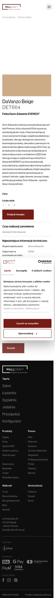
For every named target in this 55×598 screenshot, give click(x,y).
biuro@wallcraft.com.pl (13, 530)
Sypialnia (9, 401)
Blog (4, 506)
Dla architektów (9, 497)
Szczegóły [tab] (21, 270)
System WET (8, 447)
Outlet (5, 473)
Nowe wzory (8, 464)
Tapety (5, 438)
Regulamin (33, 456)
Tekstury (32, 469)
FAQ (30, 438)
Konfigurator (11, 422)
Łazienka (9, 394)
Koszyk (31, 497)
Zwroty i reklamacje (37, 451)
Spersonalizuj (27, 333)
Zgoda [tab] (7, 270)
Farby (5, 442)
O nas (5, 492)
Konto (31, 501)
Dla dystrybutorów (11, 501)
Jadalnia (8, 408)
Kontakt (6, 510)
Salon (6, 386)
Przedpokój (11, 415)
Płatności (32, 442)
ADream (47, 595)
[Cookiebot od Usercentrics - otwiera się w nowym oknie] (38, 262)
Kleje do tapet (8, 456)
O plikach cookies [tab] (41, 270)
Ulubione (32, 492)
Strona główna (8, 17)
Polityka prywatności (38, 460)
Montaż (31, 473)
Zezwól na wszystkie (27, 323)
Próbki (31, 464)
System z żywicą (10, 451)
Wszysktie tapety (10, 478)
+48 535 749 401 (10, 526)
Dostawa (32, 447)
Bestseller (7, 469)
